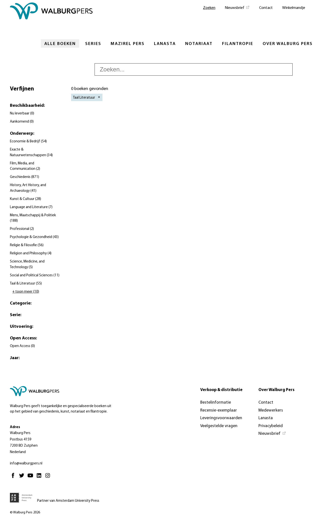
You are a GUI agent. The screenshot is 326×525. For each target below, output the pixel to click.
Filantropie (237, 44)
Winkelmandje (293, 8)
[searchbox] (194, 69)
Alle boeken (60, 44)
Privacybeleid (270, 426)
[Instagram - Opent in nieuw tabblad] (49, 478)
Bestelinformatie (215, 402)
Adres (15, 427)
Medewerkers (270, 410)
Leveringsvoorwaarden (221, 418)
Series (93, 44)
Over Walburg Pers (288, 44)
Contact (266, 8)
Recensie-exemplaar (218, 410)
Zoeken (209, 8)
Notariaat (199, 44)
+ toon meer (25, 292)
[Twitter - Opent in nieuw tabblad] (23, 478)
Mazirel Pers (128, 44)
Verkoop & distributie (221, 390)
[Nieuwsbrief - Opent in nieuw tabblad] (237, 7)
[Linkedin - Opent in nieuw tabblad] (40, 478)
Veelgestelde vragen (218, 426)
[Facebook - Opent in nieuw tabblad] (14, 478)
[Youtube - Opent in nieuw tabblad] (31, 478)
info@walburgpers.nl (26, 463)
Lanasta (165, 44)
